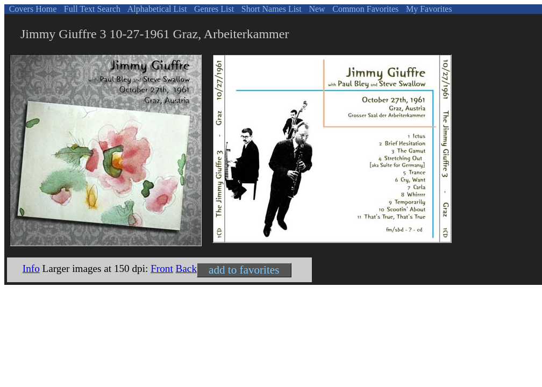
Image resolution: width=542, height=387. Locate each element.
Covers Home (31, 8)
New (315, 8)
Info (31, 268)
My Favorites (428, 8)
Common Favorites (364, 8)
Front (162, 268)
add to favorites (244, 269)
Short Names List (270, 8)
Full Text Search (91, 8)
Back (186, 268)
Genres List (213, 8)
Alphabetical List (156, 8)
